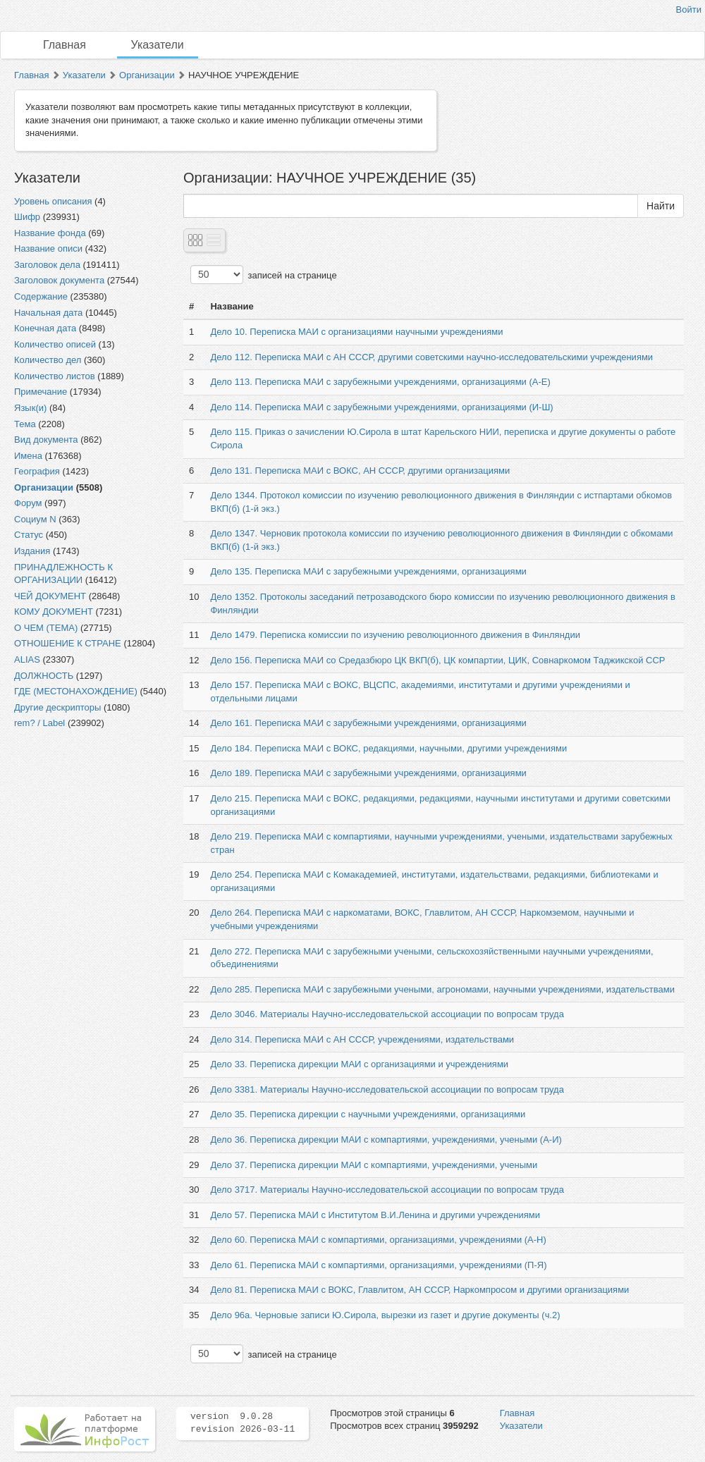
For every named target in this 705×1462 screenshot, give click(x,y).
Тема (25, 424)
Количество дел (47, 360)
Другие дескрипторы (57, 707)
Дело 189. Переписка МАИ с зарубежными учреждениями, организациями (368, 773)
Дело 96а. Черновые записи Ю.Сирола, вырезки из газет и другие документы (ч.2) (385, 1315)
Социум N (35, 519)
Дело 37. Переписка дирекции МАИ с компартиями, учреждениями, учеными (373, 1165)
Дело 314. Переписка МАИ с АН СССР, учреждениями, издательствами (362, 1039)
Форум (28, 503)
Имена (28, 455)
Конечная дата (45, 328)
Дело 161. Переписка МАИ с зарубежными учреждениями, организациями (368, 723)
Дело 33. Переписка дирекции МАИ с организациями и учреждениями (359, 1064)
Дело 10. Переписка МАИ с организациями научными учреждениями (356, 331)
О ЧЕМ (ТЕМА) (46, 627)
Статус (28, 534)
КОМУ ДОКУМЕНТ (53, 611)
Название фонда (50, 233)
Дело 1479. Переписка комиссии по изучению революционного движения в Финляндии (395, 634)
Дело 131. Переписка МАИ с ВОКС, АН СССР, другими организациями (360, 470)
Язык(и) (30, 408)
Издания (32, 551)
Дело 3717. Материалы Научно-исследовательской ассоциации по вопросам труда (386, 1189)
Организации (147, 75)
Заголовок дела (47, 264)
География (37, 471)
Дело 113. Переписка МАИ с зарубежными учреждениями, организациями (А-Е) (380, 381)
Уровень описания (53, 201)
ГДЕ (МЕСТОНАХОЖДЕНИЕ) (75, 691)
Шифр (27, 216)
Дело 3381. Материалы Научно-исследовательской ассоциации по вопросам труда (386, 1089)
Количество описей (55, 344)
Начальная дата (48, 312)
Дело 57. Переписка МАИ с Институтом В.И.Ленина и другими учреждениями (375, 1215)
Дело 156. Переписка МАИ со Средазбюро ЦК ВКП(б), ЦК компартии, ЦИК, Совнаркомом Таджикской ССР (437, 660)
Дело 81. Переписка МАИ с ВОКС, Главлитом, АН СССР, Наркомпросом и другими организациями (419, 1289)
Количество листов (54, 376)
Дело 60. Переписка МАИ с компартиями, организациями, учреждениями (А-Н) (378, 1239)
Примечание (40, 391)
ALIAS (27, 659)
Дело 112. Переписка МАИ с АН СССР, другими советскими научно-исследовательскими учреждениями (431, 357)
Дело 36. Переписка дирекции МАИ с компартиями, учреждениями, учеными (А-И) (385, 1139)
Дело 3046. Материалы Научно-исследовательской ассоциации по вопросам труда (386, 1014)
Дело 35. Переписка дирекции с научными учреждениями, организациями (367, 1114)
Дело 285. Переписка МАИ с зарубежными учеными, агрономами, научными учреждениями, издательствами (442, 989)
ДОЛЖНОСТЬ (43, 675)
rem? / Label (39, 723)
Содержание (41, 296)
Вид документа (46, 439)
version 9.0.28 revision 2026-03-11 (242, 1423)
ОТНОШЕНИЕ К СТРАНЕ (67, 643)
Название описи (48, 248)
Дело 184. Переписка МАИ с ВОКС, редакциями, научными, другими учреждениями (388, 748)
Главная (64, 45)
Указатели (157, 45)
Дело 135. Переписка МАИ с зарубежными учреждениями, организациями (368, 571)
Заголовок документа (59, 280)
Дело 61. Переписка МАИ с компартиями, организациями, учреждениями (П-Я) (378, 1265)
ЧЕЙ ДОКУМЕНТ (50, 596)
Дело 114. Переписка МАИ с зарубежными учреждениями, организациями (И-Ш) (381, 407)
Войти (688, 9)
